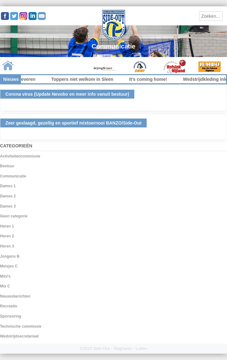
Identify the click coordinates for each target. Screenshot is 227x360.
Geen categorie (14, 216)
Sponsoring (10, 316)
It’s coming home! (155, 79)
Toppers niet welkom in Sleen (89, 79)
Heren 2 (7, 236)
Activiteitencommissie (20, 156)
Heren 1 (7, 226)
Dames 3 (8, 206)
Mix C (5, 286)
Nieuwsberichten (15, 296)
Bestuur (7, 166)
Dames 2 (8, 196)
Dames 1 (8, 186)
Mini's (5, 276)
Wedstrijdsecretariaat (19, 336)
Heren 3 (7, 246)
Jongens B (9, 256)
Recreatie (8, 306)
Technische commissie (21, 326)
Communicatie (13, 176)
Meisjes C (8, 266)
